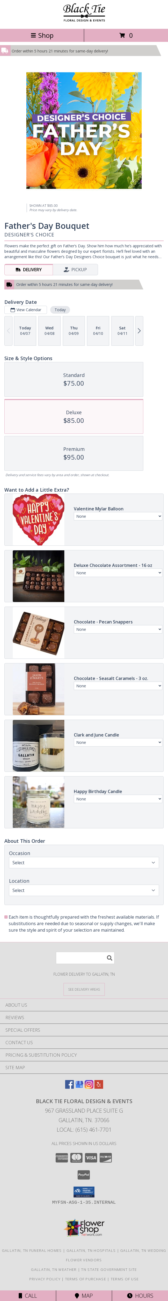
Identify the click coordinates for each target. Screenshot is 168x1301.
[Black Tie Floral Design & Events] (84, 20)
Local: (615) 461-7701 (84, 1129)
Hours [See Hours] (140, 1295)
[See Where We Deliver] (84, 989)
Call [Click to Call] (28, 1295)
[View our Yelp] (98, 1087)
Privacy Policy (45, 1279)
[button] (84, 1192)
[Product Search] (85, 958)
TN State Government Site (109, 1269)
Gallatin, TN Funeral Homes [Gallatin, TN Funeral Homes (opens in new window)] (32, 1250)
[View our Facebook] (69, 1087)
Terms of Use (125, 1279)
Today (60, 309)
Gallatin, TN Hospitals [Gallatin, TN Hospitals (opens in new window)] (91, 1250)
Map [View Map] (84, 1295)
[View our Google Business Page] (79, 1087)
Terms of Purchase (85, 1279)
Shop (42, 35)
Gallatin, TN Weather (54, 1269)
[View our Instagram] (89, 1087)
